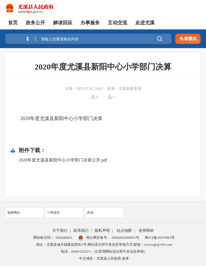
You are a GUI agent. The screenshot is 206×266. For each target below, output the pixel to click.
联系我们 (81, 231)
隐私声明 (102, 231)
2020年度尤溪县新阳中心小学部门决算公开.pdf (63, 160)
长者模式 (188, 38)
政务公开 (35, 22)
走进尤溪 (144, 22)
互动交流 (117, 22)
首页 (13, 22)
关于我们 (59, 231)
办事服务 (90, 22)
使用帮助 (146, 231)
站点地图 (124, 231)
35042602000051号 (125, 238)
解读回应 (62, 22)
